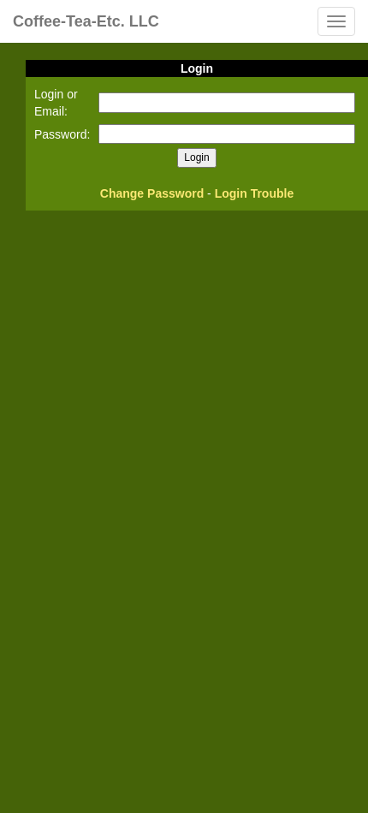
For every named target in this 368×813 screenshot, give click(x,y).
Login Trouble (254, 193)
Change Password (152, 193)
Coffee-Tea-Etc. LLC (86, 21)
